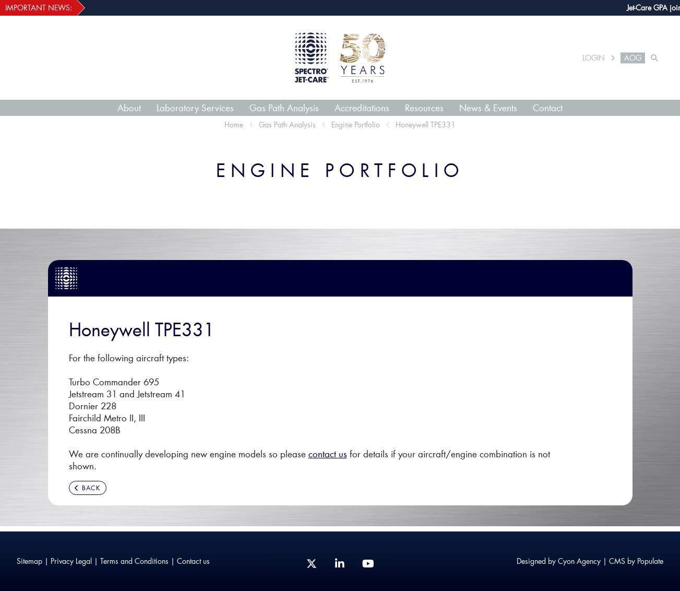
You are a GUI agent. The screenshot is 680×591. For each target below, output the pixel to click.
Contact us (193, 561)
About (129, 107)
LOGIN (593, 58)
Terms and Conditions (134, 561)
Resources (424, 107)
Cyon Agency (579, 561)
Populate (650, 561)
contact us (327, 453)
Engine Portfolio (355, 124)
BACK (88, 488)
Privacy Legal (71, 561)
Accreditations (362, 107)
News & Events (488, 107)
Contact (548, 107)
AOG (632, 58)
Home (233, 124)
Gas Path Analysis (284, 107)
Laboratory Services (195, 107)
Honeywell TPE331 (426, 124)
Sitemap (29, 561)
